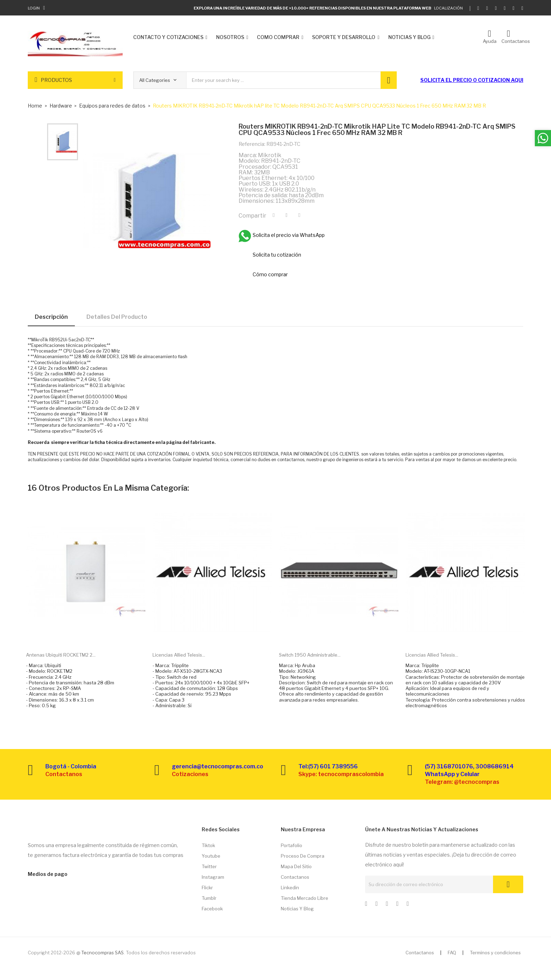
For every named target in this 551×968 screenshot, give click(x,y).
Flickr (207, 887)
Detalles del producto (116, 317)
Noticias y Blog (297, 908)
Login (34, 8)
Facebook (212, 908)
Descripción (51, 317)
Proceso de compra (302, 856)
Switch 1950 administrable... (310, 654)
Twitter (209, 866)
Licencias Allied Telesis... (179, 654)
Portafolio (291, 845)
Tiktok (208, 845)
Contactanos (295, 877)
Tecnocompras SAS (102, 952)
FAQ (452, 952)
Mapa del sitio (296, 866)
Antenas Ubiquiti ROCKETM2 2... (61, 654)
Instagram (213, 877)
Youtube (211, 856)
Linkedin (290, 887)
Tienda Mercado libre (304, 898)
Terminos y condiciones (495, 952)
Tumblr (209, 898)
